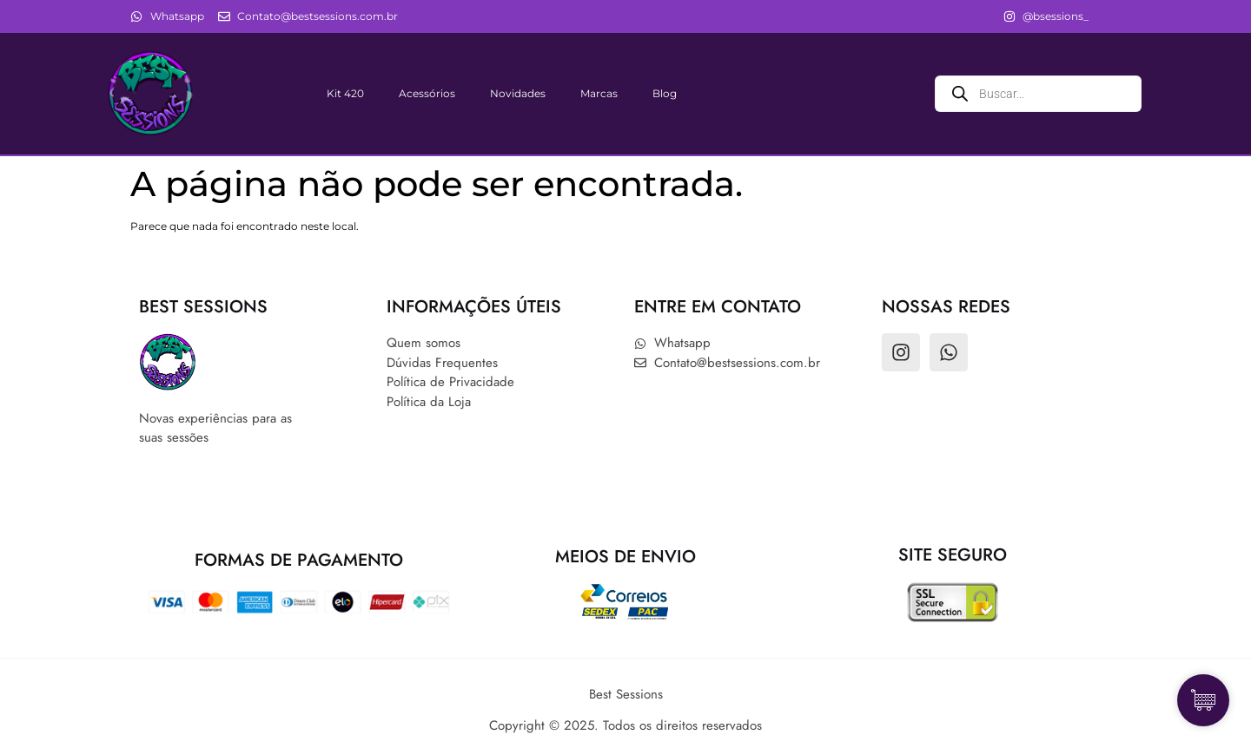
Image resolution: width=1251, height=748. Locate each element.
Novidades (518, 93)
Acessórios (427, 93)
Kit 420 (345, 93)
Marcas (599, 93)
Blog (664, 93)
